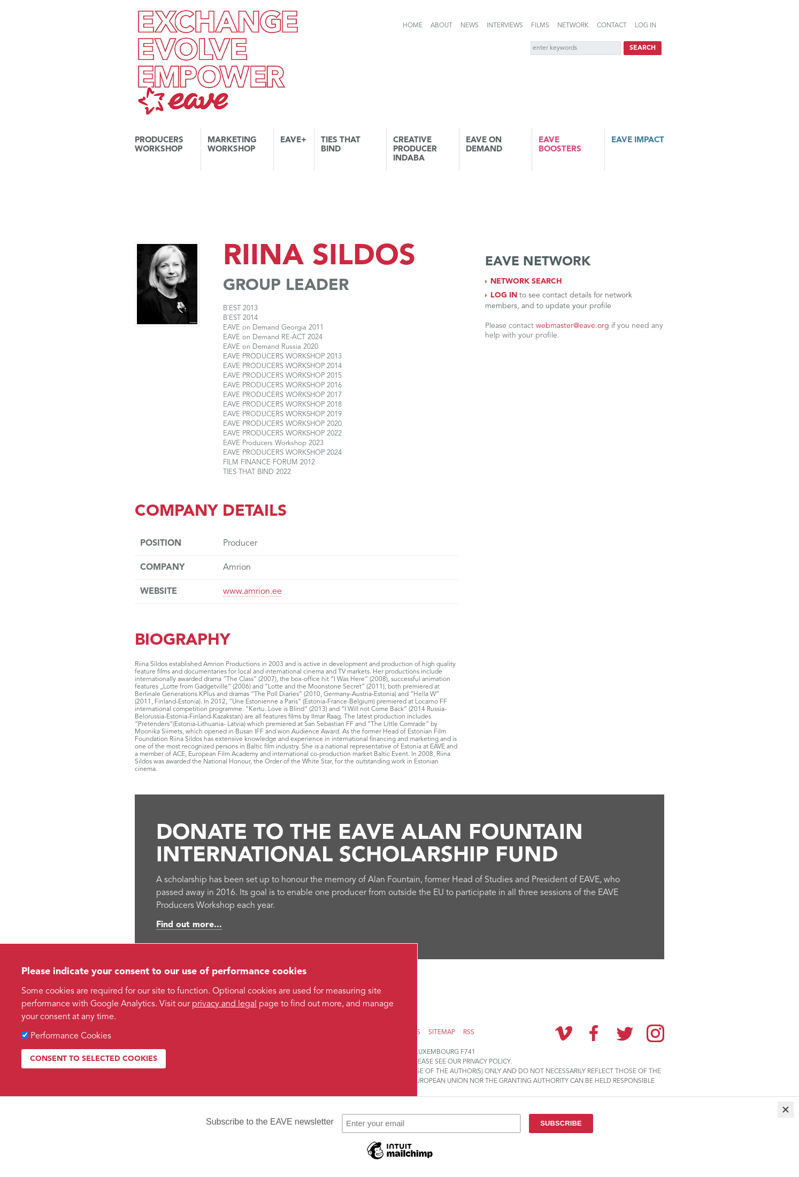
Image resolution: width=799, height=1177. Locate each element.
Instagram (655, 1033)
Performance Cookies (70, 1036)
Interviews (505, 25)
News (469, 25)
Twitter (624, 1033)
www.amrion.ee (252, 591)
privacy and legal (224, 1004)
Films (540, 25)
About (441, 25)
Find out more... (189, 925)
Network (573, 25)
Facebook (594, 1033)
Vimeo (563, 1033)
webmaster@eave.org (572, 326)
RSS (468, 1032)
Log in (645, 25)
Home (412, 25)
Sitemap (441, 1032)
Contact (612, 25)
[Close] (786, 1110)
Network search (526, 281)
